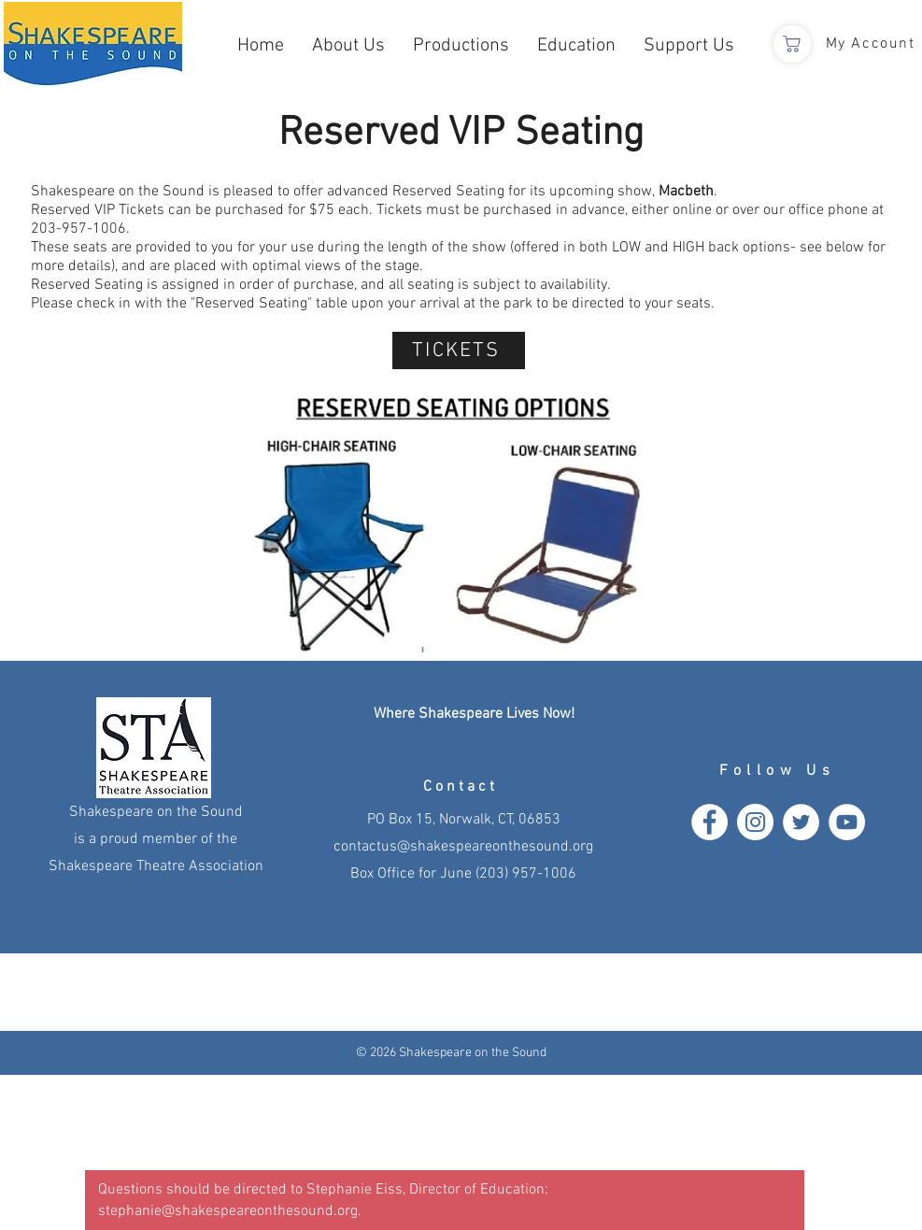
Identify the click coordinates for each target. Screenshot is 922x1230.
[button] (348, 46)
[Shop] (792, 44)
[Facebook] (709, 822)
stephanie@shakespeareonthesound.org (228, 1211)
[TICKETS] (458, 350)
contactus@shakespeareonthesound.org (463, 846)
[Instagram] (755, 822)
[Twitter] (801, 822)
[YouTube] (847, 822)
